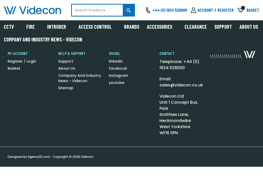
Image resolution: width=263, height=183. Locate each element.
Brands (131, 27)
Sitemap (65, 87)
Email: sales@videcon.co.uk (181, 82)
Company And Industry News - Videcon (43, 39)
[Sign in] (202, 10)
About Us (248, 27)
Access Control (97, 27)
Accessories (162, 27)
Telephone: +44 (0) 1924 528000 (179, 65)
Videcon (87, 157)
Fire (32, 27)
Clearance (196, 27)
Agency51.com (39, 157)
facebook (118, 68)
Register (225, 9)
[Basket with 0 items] (248, 10)
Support (223, 27)
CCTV (11, 27)
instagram (118, 75)
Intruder (59, 27)
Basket (14, 68)
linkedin (116, 61)
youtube (116, 82)
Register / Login (22, 61)
